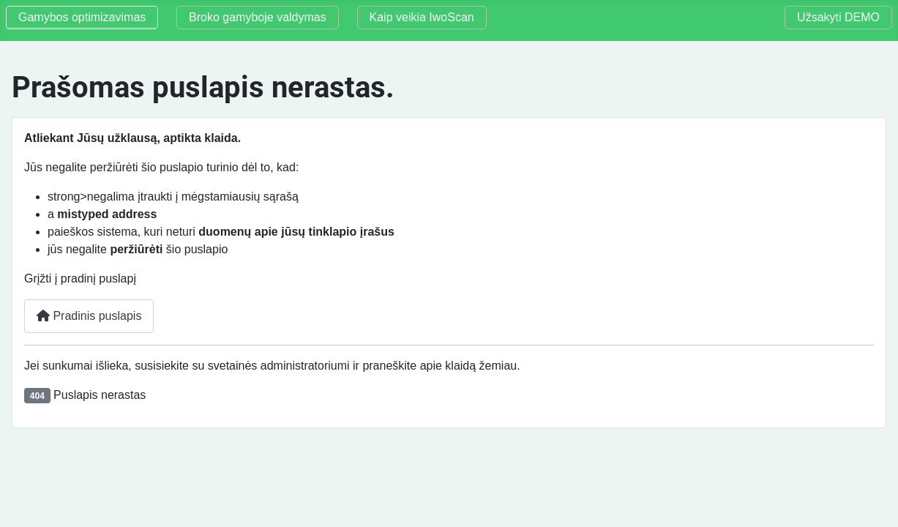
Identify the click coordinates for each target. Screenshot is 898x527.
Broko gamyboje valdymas (257, 17)
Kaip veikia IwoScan (422, 17)
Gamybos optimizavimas (82, 17)
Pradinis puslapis (89, 316)
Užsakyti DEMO (838, 17)
